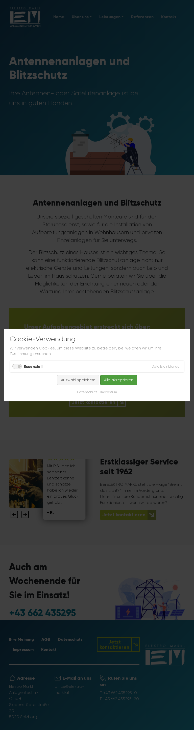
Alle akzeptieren (118, 380)
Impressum (108, 392)
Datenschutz (87, 392)
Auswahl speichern (78, 380)
